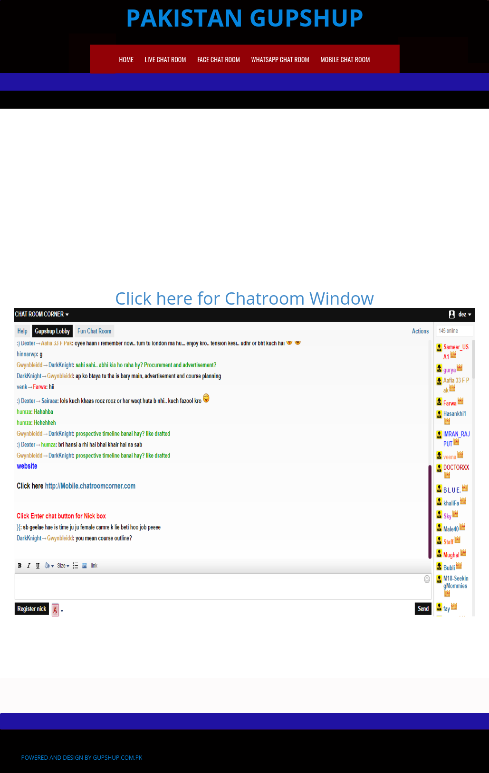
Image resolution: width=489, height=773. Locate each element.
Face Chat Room (218, 59)
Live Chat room (165, 59)
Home (126, 59)
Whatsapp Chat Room (280, 59)
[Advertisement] (244, 179)
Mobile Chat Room (345, 59)
